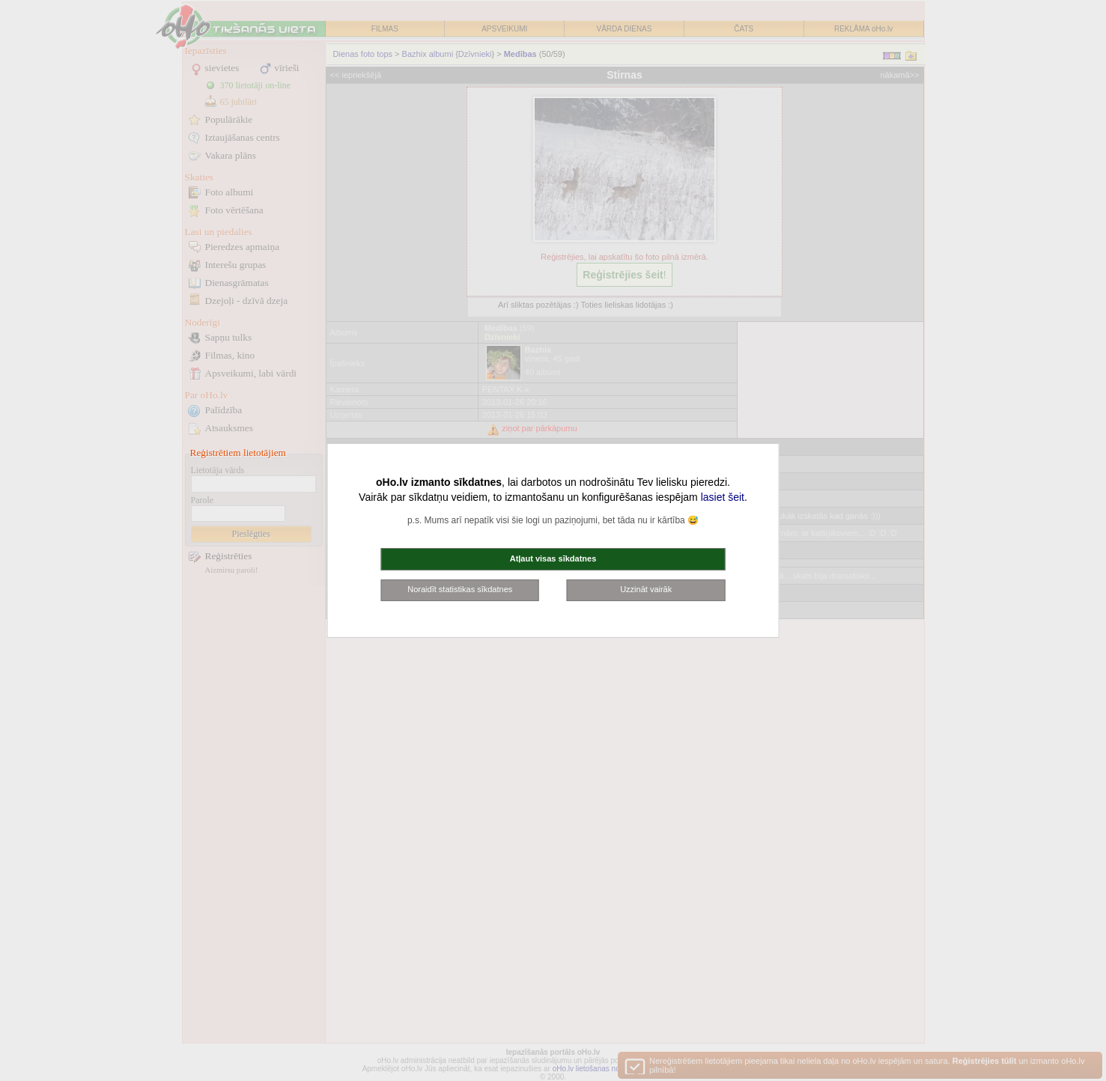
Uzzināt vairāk (646, 589)
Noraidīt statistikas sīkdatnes (459, 589)
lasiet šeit (722, 497)
